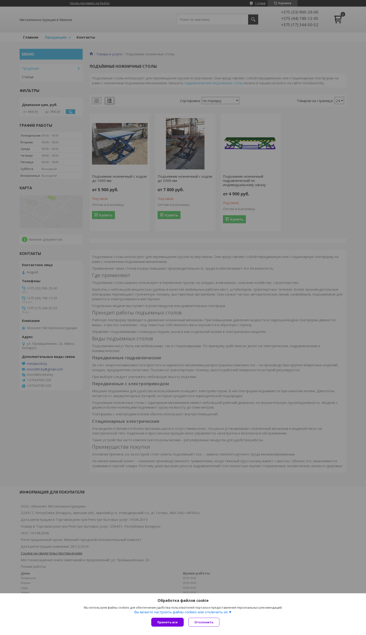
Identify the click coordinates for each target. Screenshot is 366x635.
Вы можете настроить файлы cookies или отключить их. (181, 612)
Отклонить (203, 622)
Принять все (167, 622)
